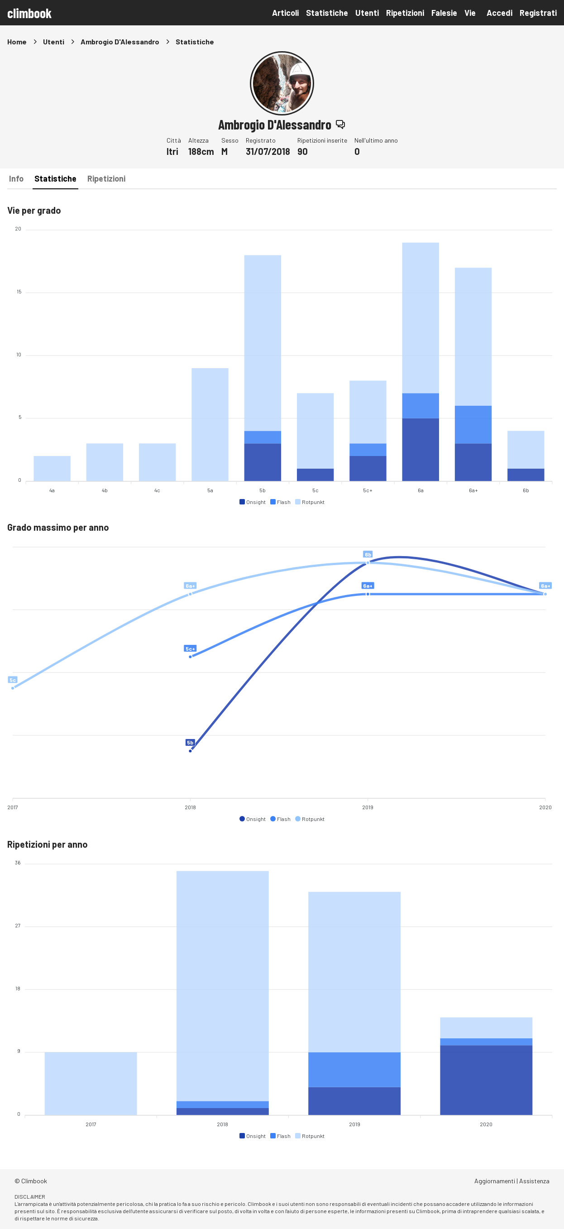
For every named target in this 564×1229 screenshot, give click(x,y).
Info (16, 178)
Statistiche (327, 13)
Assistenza (534, 1181)
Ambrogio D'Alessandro (120, 41)
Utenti (367, 13)
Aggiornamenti (494, 1181)
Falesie (444, 13)
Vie (470, 13)
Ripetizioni (405, 13)
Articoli (285, 13)
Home (17, 41)
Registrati (538, 13)
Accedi (499, 13)
